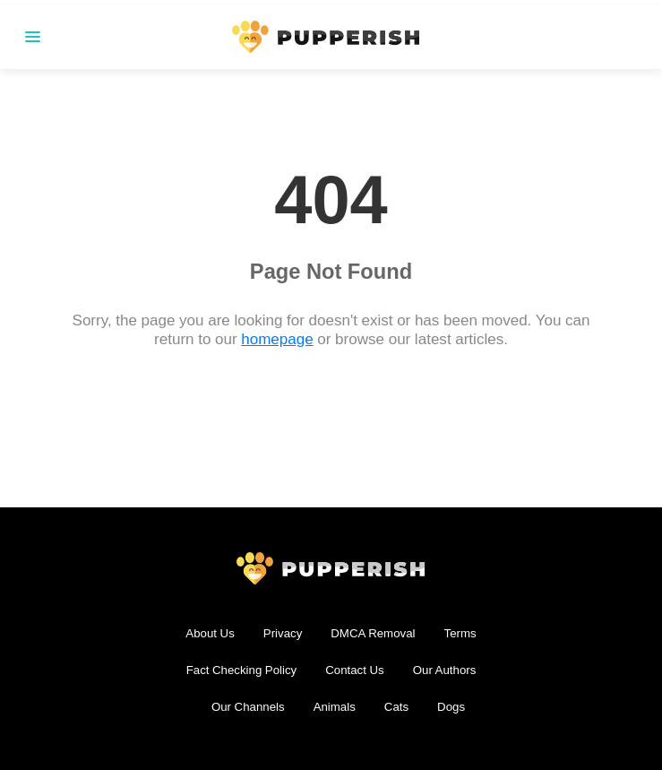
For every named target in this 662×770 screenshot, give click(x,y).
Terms (460, 633)
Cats (396, 707)
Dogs (451, 707)
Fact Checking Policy (241, 670)
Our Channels (248, 707)
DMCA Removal (373, 633)
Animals (335, 707)
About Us (209, 633)
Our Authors (445, 670)
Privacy (283, 633)
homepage (277, 339)
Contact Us (354, 670)
